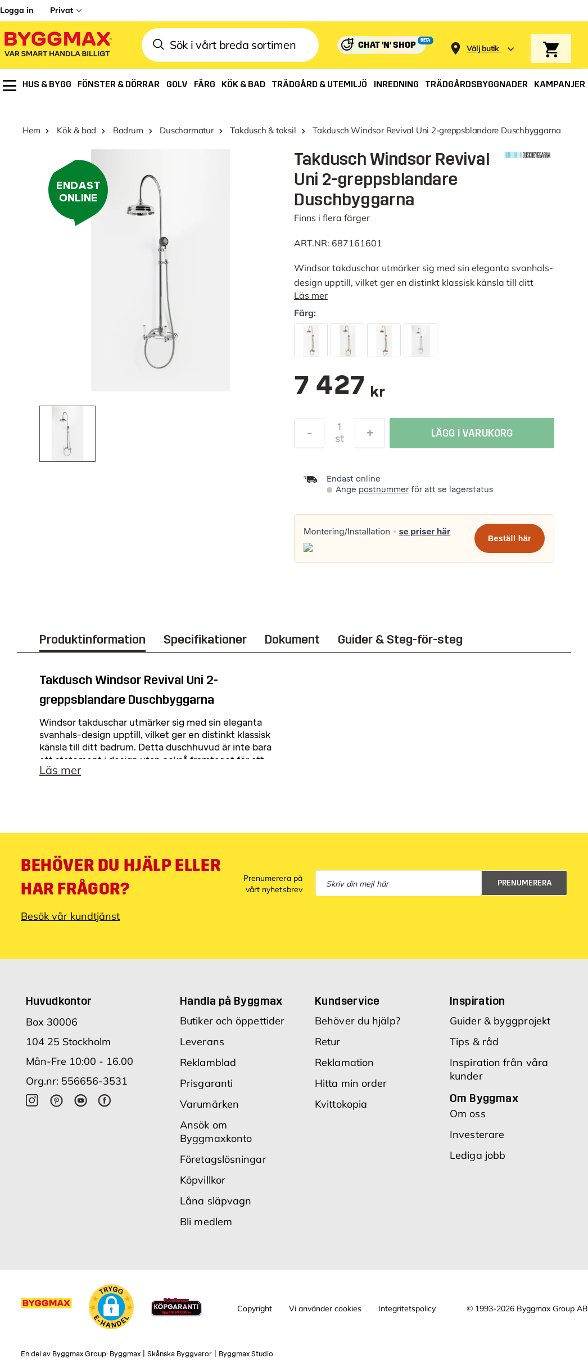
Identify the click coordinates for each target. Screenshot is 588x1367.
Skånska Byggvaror (179, 1354)
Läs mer (311, 295)
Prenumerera (524, 883)
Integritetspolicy (407, 1308)
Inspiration (477, 1001)
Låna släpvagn (215, 1200)
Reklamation (344, 1062)
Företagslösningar (223, 1159)
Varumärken (209, 1104)
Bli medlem (206, 1221)
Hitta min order (351, 1083)
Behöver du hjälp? (357, 1020)
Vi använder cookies (325, 1308)
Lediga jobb (477, 1155)
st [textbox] (339, 441)
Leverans (202, 1041)
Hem (31, 130)
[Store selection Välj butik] (483, 48)
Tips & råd (474, 1041)
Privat (61, 10)
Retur (328, 1041)
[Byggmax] (57, 45)
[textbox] (339, 391)
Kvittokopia (341, 1104)
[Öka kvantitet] (370, 436)
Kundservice (347, 1001)
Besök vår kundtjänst (70, 916)
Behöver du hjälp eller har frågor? (120, 877)
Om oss (468, 1113)
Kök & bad (76, 130)
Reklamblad (208, 1062)
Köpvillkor (202, 1179)
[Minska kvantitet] (309, 436)
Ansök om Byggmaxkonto (216, 1131)
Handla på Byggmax (231, 1001)
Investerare (477, 1134)
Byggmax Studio (246, 1354)
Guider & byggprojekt (500, 1020)
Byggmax (125, 1354)
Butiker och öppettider (232, 1020)
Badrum (128, 130)
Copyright (254, 1308)
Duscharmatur (186, 130)
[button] (111, 1306)
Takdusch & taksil (263, 130)
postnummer (384, 489)
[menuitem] (9, 85)
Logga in (16, 10)
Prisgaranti (206, 1083)
